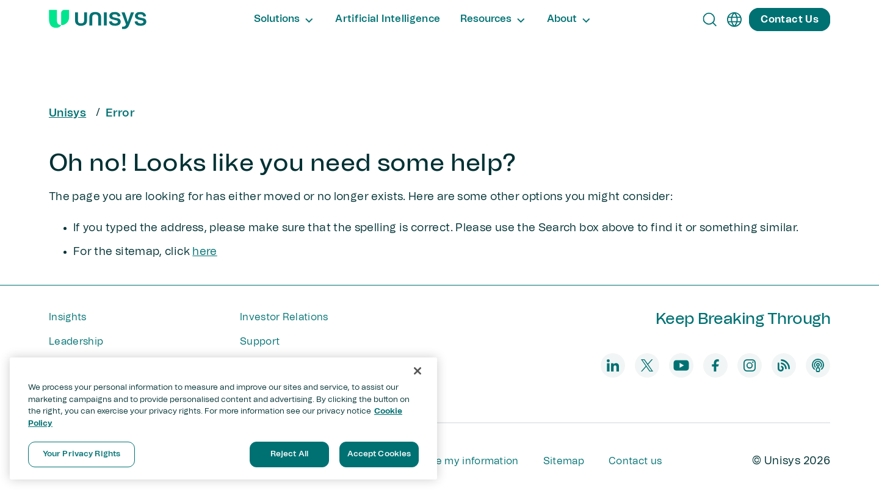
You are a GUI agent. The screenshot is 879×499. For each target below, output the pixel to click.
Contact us (635, 461)
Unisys (67, 113)
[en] (734, 19)
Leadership (76, 341)
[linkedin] (613, 365)
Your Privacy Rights (81, 454)
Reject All (289, 454)
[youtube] (681, 365)
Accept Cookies (379, 454)
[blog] (784, 365)
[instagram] (749, 365)
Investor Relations (284, 317)
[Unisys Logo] (97, 19)
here (204, 251)
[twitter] (647, 365)
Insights (68, 317)
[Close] (417, 370)
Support (260, 341)
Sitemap (563, 461)
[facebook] (715, 365)
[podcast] (818, 365)
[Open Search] (710, 19)
